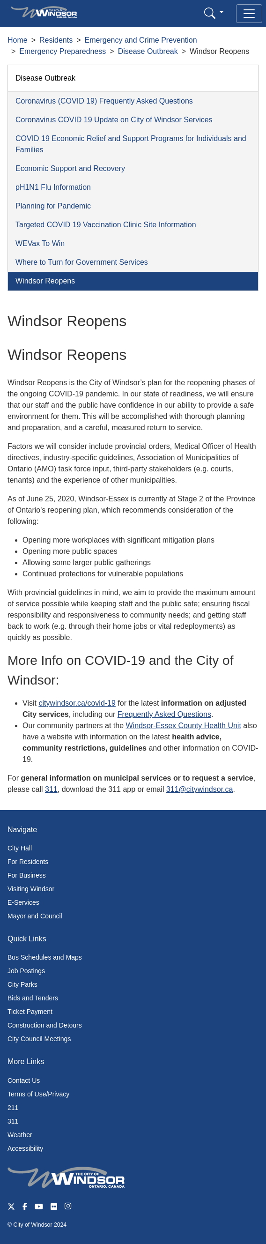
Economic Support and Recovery (70, 168)
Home (17, 40)
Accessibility (25, 1148)
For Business (26, 875)
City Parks (22, 984)
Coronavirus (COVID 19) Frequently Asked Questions (104, 101)
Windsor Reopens (45, 281)
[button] (214, 12)
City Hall (19, 848)
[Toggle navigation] (249, 13)
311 (51, 789)
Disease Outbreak (148, 51)
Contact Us (23, 1080)
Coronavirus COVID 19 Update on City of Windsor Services (114, 120)
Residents (56, 40)
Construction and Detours (44, 1025)
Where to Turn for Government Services (81, 262)
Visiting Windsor (30, 889)
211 (12, 1107)
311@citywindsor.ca (199, 789)
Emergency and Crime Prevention (141, 40)
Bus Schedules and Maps (44, 957)
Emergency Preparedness (62, 51)
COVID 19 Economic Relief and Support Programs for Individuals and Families (130, 144)
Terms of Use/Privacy (38, 1094)
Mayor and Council (34, 916)
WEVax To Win (40, 243)
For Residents (27, 861)
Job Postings (26, 971)
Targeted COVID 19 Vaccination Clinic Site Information (105, 225)
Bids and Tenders (32, 998)
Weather (19, 1135)
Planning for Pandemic (53, 206)
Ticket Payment (29, 1011)
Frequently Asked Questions (164, 714)
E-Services (23, 902)
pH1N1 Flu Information (53, 187)
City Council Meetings (39, 1039)
